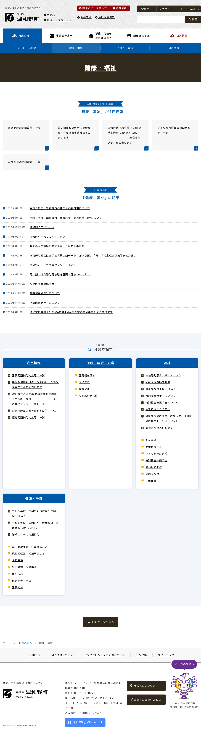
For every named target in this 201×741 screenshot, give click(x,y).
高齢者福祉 (152, 474)
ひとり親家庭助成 (156, 453)
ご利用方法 (33, 655)
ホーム (7, 643)
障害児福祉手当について (45, 293)
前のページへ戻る (103, 621)
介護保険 (84, 389)
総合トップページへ (59, 20)
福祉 (167, 363)
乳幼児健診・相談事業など (28, 553)
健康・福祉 (76, 48)
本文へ (51, 15)
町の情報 (173, 48)
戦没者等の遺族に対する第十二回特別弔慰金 (57, 246)
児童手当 (151, 440)
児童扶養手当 (154, 447)
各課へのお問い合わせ (147, 699)
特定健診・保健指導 (24, 567)
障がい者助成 (154, 467)
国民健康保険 (87, 375)
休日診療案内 (106, 17)
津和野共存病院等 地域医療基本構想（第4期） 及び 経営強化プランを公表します (34, 399)
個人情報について (62, 655)
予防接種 (17, 560)
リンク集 (141, 655)
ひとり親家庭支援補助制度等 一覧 (34, 410)
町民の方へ (25, 643)
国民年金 (84, 382)
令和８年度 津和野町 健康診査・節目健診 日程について (66, 217)
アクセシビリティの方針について (104, 655)
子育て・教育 (125, 48)
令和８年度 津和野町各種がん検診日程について (60, 208)
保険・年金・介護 (100, 363)
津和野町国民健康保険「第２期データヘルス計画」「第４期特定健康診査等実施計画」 (83, 255)
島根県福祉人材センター (161, 427)
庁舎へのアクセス (145, 685)
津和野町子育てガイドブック (47, 236)
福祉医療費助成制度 (42, 284)
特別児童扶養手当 (156, 460)
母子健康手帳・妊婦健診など (30, 546)
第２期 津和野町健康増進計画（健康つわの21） (60, 274)
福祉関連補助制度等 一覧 (28, 417)
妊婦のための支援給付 (25, 534)
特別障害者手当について (45, 302)
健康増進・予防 (21, 580)
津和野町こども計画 (42, 227)
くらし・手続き (27, 48)
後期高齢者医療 (88, 395)
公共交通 (86, 17)
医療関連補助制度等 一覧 (28, 375)
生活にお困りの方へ (158, 409)
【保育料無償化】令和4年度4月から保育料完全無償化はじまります (71, 312)
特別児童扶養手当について (162, 402)
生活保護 (151, 480)
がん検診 (17, 574)
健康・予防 (34, 498)
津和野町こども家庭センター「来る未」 (54, 265)
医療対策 (17, 587)
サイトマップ (166, 655)
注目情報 (34, 363)
